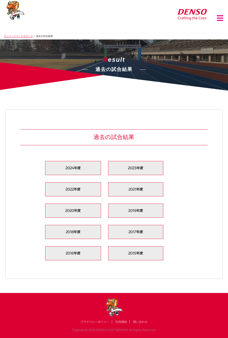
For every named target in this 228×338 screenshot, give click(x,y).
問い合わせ (140, 322)
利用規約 (121, 322)
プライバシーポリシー (94, 322)
